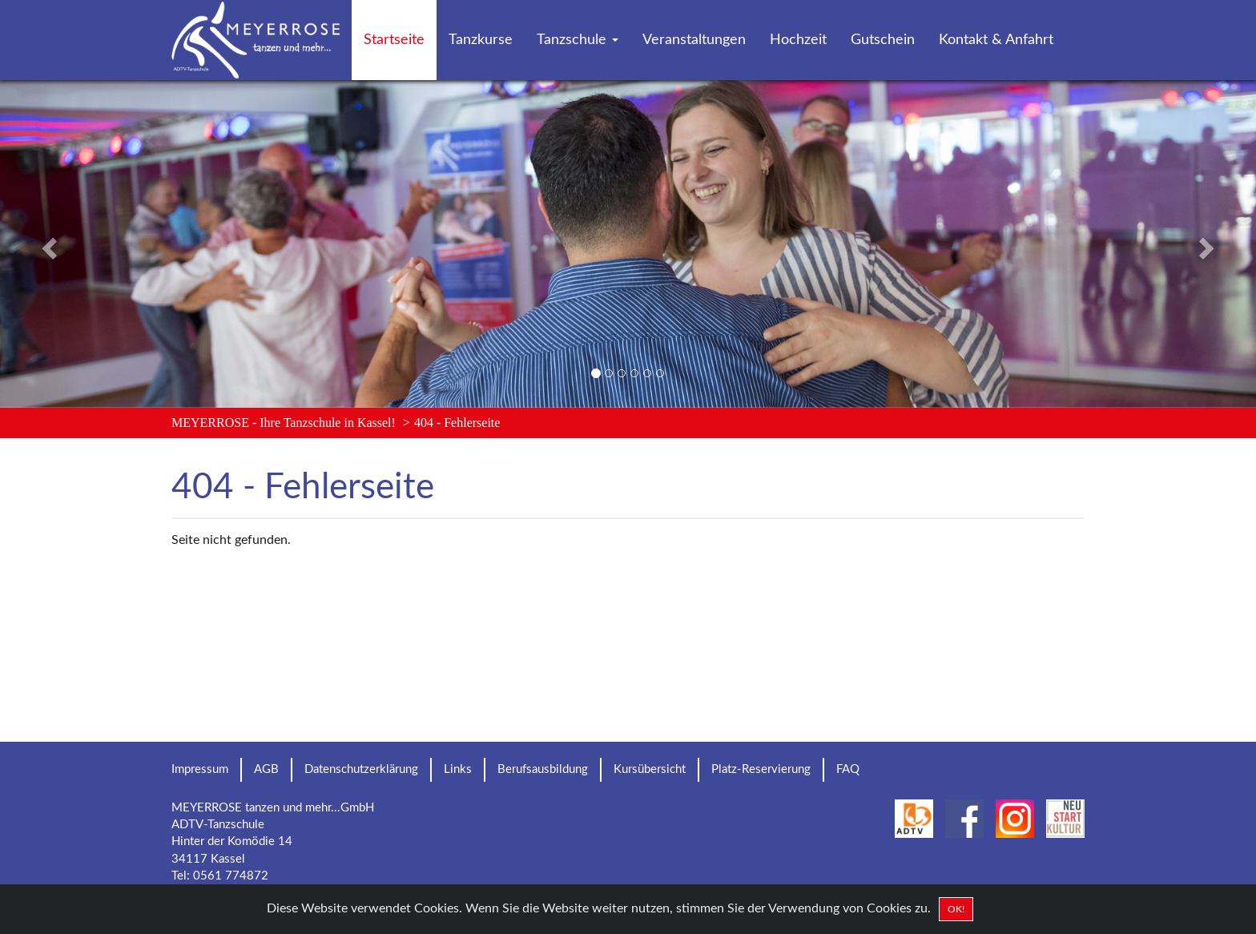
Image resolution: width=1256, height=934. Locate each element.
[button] (94, 244)
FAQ (847, 769)
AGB (266, 769)
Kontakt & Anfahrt (996, 40)
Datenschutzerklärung (361, 769)
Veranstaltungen (694, 40)
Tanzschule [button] (577, 40)
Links (458, 769)
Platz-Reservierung (761, 769)
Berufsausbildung (542, 769)
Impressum (199, 769)
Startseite (394, 40)
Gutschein (883, 40)
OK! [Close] (956, 909)
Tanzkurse (481, 40)
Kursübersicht (650, 769)
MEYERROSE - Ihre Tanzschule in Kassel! (283, 422)
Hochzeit (798, 40)
